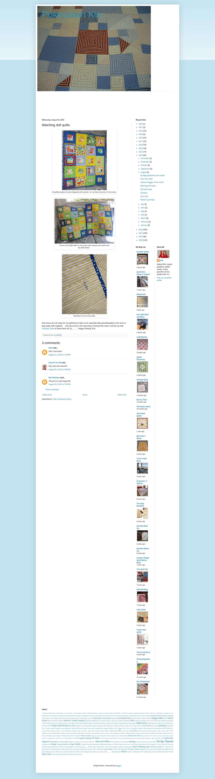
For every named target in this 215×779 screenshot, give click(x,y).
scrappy (53, 744)
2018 (141, 138)
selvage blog (85, 744)
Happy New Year (123, 728)
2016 (141, 145)
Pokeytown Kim (73, 14)
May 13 (170, 733)
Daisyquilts (132, 723)
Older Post (122, 395)
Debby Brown (141, 723)
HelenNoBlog (142, 589)
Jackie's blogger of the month (152, 182)
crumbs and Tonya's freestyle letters (116, 723)
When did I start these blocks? (65, 752)
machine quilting (125, 733)
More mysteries (76, 736)
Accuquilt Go (167, 713)
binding (149, 718)
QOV (133, 738)
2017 (141, 141)
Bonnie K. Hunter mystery (74, 721)
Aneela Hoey (133, 716)
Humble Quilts (143, 252)
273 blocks (158, 713)
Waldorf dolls (160, 749)
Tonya (81, 749)
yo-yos (79, 754)
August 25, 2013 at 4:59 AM (59, 370)
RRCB (126, 742)
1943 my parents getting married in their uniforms (139, 713)
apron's (77, 718)
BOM (165, 718)
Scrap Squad (165, 741)
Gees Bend (154, 726)
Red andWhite (115, 742)
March (143, 218)
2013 (141, 155)
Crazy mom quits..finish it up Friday (63, 723)
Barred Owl (126, 718)
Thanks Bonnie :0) (56, 749)
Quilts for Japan (74, 742)
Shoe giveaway (94, 744)
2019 (141, 134)
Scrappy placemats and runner (152, 175)
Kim (161, 260)
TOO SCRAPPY (98, 749)
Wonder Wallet (156, 752)
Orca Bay (64, 738)
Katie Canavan (152, 731)
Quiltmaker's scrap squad (59, 742)
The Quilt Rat (142, 569)
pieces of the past (118, 738)
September (145, 169)
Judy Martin (125, 731)
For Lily (131, 726)
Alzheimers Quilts (75, 716)
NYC (154, 736)
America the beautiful (96, 716)
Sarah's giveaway (142, 742)
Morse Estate (85, 736)
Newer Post (47, 395)
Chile (132, 721)
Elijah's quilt (92, 726)
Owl (78, 738)
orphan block (72, 738)
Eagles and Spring (82, 726)
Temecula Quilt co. (157, 747)
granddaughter (66, 728)
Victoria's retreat (134, 749)
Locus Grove (105, 733)
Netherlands (124, 736)
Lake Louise (161, 731)
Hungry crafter (55, 731)
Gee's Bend (146, 726)
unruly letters (108, 749)
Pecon (102, 738)
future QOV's (138, 726)
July (143, 204)
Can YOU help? (146, 179)
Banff (119, 718)
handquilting (99, 728)
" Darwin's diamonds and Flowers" (53, 713)
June (143, 208)
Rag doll (86, 742)
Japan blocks (104, 731)
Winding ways (116, 752)
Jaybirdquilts (113, 731)
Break (87, 720)
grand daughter (56, 728)
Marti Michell (149, 733)
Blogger (118, 766)
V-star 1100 (116, 749)
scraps (71, 744)
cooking (163, 720)
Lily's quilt (144, 196)
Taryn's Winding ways (141, 747)
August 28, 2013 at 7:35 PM (59, 384)
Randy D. (92, 742)
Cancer (108, 720)
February (144, 222)
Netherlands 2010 (134, 736)
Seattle (77, 744)
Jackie (98, 731)
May (143, 211)
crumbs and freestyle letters (84, 723)
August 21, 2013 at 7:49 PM (59, 355)
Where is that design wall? (83, 752)
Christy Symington (140, 720)
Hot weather (134, 728)
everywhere (99, 726)
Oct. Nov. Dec (160, 736)
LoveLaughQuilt (114, 733)
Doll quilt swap (146, 189)
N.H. (117, 736)
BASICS (133, 718)
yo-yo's (75, 754)
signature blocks (113, 744)
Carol (112, 720)
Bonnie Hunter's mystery (55, 720)
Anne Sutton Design (143, 716)
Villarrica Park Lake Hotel (148, 749)
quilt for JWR (160, 738)
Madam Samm (135, 733)
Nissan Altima (145, 736)
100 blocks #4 (118, 713)
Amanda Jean (48, 328)
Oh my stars (57, 738)
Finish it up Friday (147, 200)
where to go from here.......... (102, 752)
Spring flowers (142, 744)
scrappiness (45, 744)
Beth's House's (141, 718)
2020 (141, 131)
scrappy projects (63, 744)
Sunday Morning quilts (125, 747)
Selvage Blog (142, 380)
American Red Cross (110, 716)
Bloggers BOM (157, 718)
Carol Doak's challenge (122, 720)
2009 (141, 240)
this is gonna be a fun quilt (70, 749)
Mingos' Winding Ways (63, 736)
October (144, 165)
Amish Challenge (123, 716)
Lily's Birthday (96, 733)
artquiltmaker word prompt (101, 718)
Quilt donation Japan (148, 738)
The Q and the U (143, 652)
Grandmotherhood (77, 728)
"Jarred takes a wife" (80, 713)
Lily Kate (88, 733)
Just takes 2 (134, 731)
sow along (134, 744)
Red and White (102, 741)
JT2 (119, 731)
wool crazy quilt (56, 754)
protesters (128, 738)
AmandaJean (85, 716)
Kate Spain (143, 731)
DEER (49, 726)
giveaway (162, 726)
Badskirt (114, 718)
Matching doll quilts (148, 186)
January (144, 225)
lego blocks (81, 733)
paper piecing (85, 738)
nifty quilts (141, 610)
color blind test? (155, 720)
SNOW (121, 744)
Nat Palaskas (54, 378)
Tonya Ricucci (87, 749)
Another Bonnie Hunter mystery (162, 716)
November (145, 162)
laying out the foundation (69, 733)
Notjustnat (141, 294)
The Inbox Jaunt (143, 407)
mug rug (93, 736)
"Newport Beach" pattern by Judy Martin (100, 713)
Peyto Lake (108, 738)
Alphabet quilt (64, 716)
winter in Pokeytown (133, 752)
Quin (81, 742)
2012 (141, 230)
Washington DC (50, 752)
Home (84, 395)
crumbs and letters (99, 723)
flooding (106, 726)
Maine (142, 733)
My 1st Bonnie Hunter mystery (106, 736)
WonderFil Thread (167, 752)
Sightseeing (103, 744)
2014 (141, 152)
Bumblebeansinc (94, 720)
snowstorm (126, 744)
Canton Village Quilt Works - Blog (143, 560)
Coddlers (144, 193)
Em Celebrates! (143, 682)
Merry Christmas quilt (48, 736)
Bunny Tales (142, 400)
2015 (141, 148)
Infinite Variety (76, 731)
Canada (102, 720)
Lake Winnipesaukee (54, 733)
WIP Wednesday (146, 752)
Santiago (132, 742)
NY (151, 736)
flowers (111, 726)
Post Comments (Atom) (62, 399)
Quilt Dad (138, 738)
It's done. (84, 731)
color (148, 720)
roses (122, 742)
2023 (141, 124)
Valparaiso (124, 749)
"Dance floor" (68, 713)
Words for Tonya (67, 754)
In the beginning (65, 731)
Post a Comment (52, 390)
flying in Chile (124, 726)
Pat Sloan (96, 738)
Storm (107, 747)
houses (140, 728)
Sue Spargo (113, 747)
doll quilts (72, 726)
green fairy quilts (89, 728)
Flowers (116, 726)
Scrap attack (152, 742)
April (143, 215)
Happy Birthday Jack (110, 728)
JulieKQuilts (142, 337)
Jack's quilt (91, 731)
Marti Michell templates (160, 733)
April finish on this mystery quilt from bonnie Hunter (58, 718)
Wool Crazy (46, 754)
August (144, 172)
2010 (141, 237)
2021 (141, 127)
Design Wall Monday (60, 726)
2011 (141, 233)
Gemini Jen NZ (55, 363)
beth (50, 348)
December (145, 158)
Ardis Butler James (86, 718)
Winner (124, 752)
